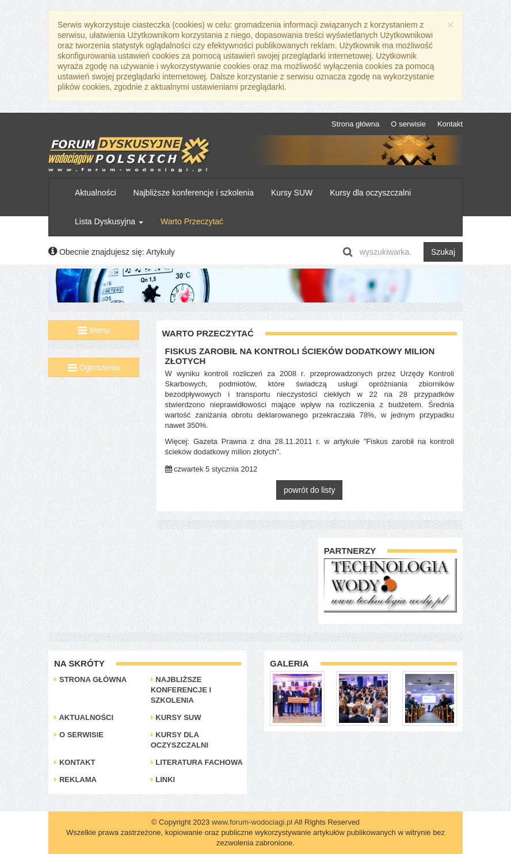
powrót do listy (309, 490)
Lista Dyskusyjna (109, 221)
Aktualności (95, 192)
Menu (93, 330)
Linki (163, 779)
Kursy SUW (291, 192)
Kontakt (450, 124)
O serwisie (408, 124)
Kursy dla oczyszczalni (370, 192)
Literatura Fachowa (197, 762)
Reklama (75, 779)
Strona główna (355, 124)
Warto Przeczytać (192, 221)
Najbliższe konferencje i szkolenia (194, 192)
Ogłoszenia (94, 367)
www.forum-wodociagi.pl (252, 822)
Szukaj (443, 251)
